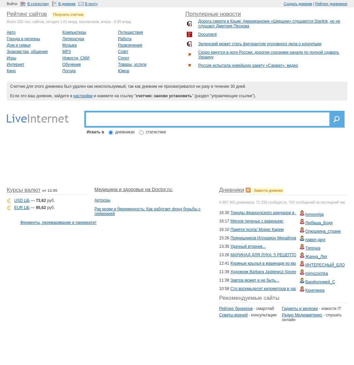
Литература (73, 38)
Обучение (71, 64)
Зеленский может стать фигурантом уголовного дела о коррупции (259, 44)
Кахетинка (315, 290)
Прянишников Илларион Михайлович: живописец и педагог (286, 238)
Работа (124, 38)
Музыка (69, 45)
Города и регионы (23, 38)
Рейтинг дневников (331, 4)
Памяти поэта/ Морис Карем (257, 229)
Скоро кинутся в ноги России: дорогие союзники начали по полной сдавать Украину (268, 54)
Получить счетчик (68, 14)
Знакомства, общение (27, 51)
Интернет (15, 64)
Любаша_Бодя (319, 222)
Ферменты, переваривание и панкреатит (58, 222)
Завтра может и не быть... (254, 280)
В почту (91, 4)
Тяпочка (313, 248)
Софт (123, 51)
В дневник (67, 4)
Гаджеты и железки (300, 308)
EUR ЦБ (21, 207)
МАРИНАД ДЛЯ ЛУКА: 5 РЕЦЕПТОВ (264, 255)
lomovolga (314, 214)
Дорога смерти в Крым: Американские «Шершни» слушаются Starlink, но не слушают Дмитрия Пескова (269, 23)
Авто (11, 32)
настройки (83, 96)
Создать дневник (298, 4)
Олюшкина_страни (323, 231)
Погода (69, 71)
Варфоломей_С (320, 282)
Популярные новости (213, 14)
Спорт (123, 58)
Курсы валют (23, 190)
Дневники (231, 190)
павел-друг (315, 239)
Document (207, 34)
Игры (11, 58)
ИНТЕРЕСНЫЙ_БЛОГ (326, 265)
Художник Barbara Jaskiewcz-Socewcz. (266, 271)
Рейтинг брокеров (236, 308)
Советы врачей (233, 315)
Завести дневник (268, 190)
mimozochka (316, 273)
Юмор (123, 71)
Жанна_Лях (316, 256)
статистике (156, 132)
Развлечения (130, 45)
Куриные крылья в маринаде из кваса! (266, 263)
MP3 (66, 51)
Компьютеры (74, 32)
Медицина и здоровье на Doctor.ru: (133, 189)
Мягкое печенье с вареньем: (257, 221)
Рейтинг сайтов (27, 14)
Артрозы (102, 200)
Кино (11, 71)
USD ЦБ (21, 200)
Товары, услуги (132, 64)
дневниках (125, 132)
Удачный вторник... (248, 246)
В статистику (38, 4)
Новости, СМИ (75, 58)
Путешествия (130, 32)
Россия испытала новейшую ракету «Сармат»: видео (248, 65)
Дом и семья (18, 45)
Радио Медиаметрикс (302, 315)
